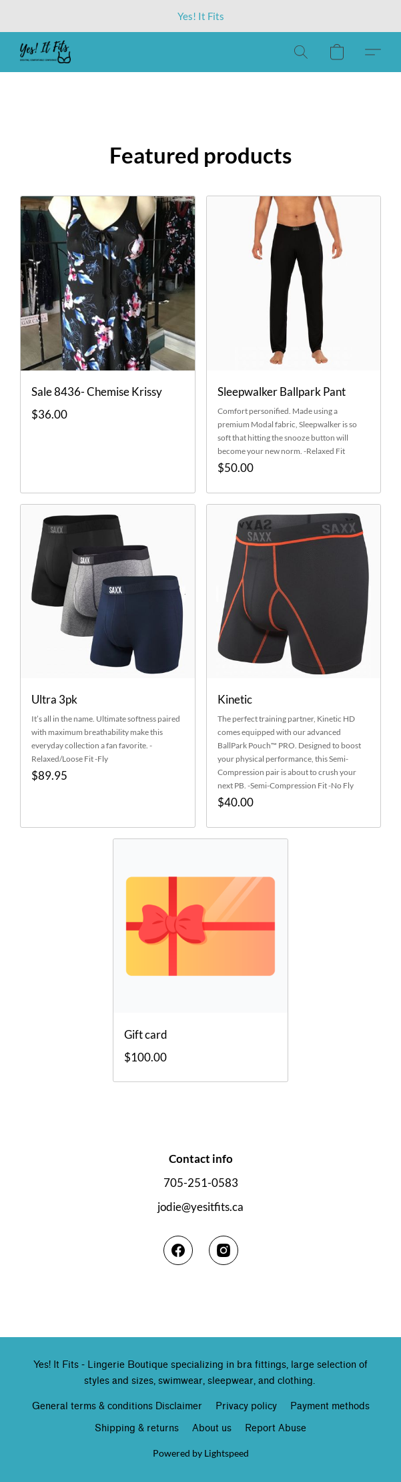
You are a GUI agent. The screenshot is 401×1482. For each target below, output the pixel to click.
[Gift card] (200, 960)
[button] (46, 52)
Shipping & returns (137, 1428)
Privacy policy (246, 1406)
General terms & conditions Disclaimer (117, 1406)
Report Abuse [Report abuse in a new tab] (275, 1428)
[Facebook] (178, 1250)
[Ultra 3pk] (107, 666)
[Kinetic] (294, 666)
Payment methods (330, 1406)
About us (212, 1428)
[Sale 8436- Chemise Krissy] (107, 344)
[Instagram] (223, 1250)
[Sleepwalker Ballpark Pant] (294, 344)
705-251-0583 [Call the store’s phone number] (200, 1183)
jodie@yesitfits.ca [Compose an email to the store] (200, 1207)
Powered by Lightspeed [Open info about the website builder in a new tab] (201, 1453)
